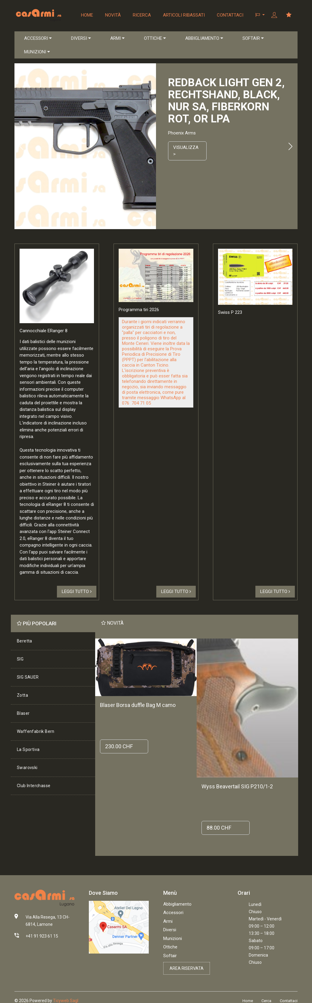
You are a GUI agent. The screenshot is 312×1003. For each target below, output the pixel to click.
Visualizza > (185, 151)
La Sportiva (28, 749)
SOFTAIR (253, 38)
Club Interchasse (33, 785)
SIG (20, 659)
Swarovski (27, 767)
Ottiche (170, 947)
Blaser (23, 713)
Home (87, 15)
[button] (260, 15)
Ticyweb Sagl (65, 1000)
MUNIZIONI (37, 52)
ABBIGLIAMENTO (204, 38)
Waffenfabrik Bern (36, 731)
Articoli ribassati (184, 15)
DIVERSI (81, 38)
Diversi (169, 929)
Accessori (173, 912)
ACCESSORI (38, 38)
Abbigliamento (177, 904)
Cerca (266, 1000)
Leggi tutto (77, 591)
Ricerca (142, 15)
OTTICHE (155, 38)
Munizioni (172, 938)
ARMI (117, 38)
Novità (113, 15)
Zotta (22, 695)
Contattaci (230, 15)
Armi (168, 921)
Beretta (24, 641)
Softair (170, 955)
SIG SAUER (28, 677)
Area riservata (187, 968)
